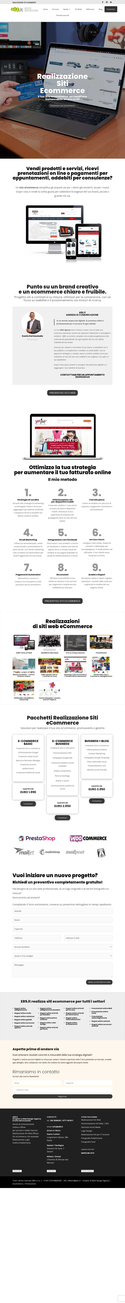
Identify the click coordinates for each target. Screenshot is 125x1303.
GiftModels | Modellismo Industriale (24, 699)
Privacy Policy (17, 1171)
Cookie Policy (51, 1171)
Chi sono (55, 9)
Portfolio (78, 9)
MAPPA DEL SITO (87, 1153)
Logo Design (86, 1131)
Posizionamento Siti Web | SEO (95, 1123)
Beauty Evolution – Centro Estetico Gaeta (24, 675)
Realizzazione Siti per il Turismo (95, 1134)
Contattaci (28, 804)
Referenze (90, 9)
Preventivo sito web (62, 392)
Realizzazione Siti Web (91, 1120)
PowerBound (101, 653)
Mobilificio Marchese (49, 653)
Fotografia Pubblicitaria (91, 1138)
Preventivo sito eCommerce (62, 105)
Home (45, 9)
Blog (100, 9)
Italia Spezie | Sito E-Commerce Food (49, 675)
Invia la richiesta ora (99, 982)
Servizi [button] (67, 9)
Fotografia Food (88, 1142)
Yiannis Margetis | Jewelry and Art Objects (50, 699)
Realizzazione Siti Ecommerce (62, 83)
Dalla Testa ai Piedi (24, 653)
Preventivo (111, 9)
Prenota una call (62, 15)
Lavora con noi (87, 1149)
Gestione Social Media (90, 1127)
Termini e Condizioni (87, 1171)
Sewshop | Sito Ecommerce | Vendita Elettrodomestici (75, 675)
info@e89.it (58, 1126)
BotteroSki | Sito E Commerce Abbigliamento (101, 675)
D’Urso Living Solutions (75, 653)
